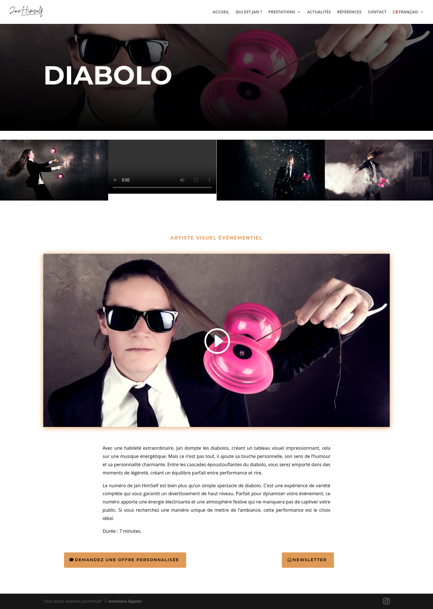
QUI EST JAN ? (248, 12)
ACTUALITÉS (319, 12)
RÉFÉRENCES (349, 12)
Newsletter (310, 559)
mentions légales (125, 601)
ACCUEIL (221, 12)
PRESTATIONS (281, 12)
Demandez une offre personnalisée (127, 559)
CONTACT (377, 12)
